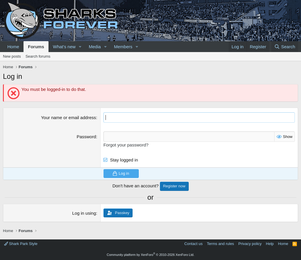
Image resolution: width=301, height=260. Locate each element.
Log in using (84, 213)
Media (95, 46)
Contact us (193, 243)
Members (123, 46)
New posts (12, 56)
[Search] (284, 46)
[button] (80, 46)
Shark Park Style (20, 243)
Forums (36, 46)
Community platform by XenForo (150, 254)
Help (270, 243)
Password (86, 136)
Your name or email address (68, 117)
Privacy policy (250, 243)
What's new (64, 46)
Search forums (38, 56)
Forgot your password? (125, 144)
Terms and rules (220, 243)
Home (13, 46)
